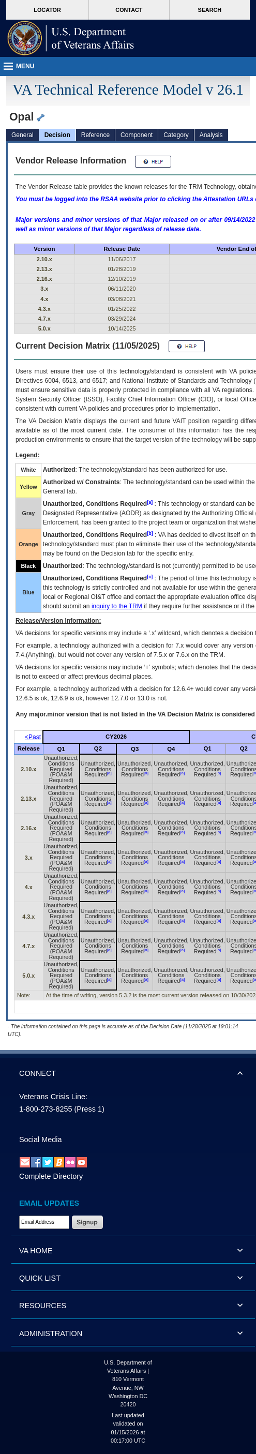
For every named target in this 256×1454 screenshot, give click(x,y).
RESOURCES (42, 1305)
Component (137, 135)
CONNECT (37, 1073)
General (22, 135)
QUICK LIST (40, 1278)
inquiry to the (117, 606)
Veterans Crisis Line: (53, 1096)
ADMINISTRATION (50, 1333)
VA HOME (36, 1251)
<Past (33, 737)
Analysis (211, 135)
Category (176, 135)
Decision (57, 135)
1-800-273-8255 (45, 1109)
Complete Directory (51, 1176)
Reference (95, 135)
